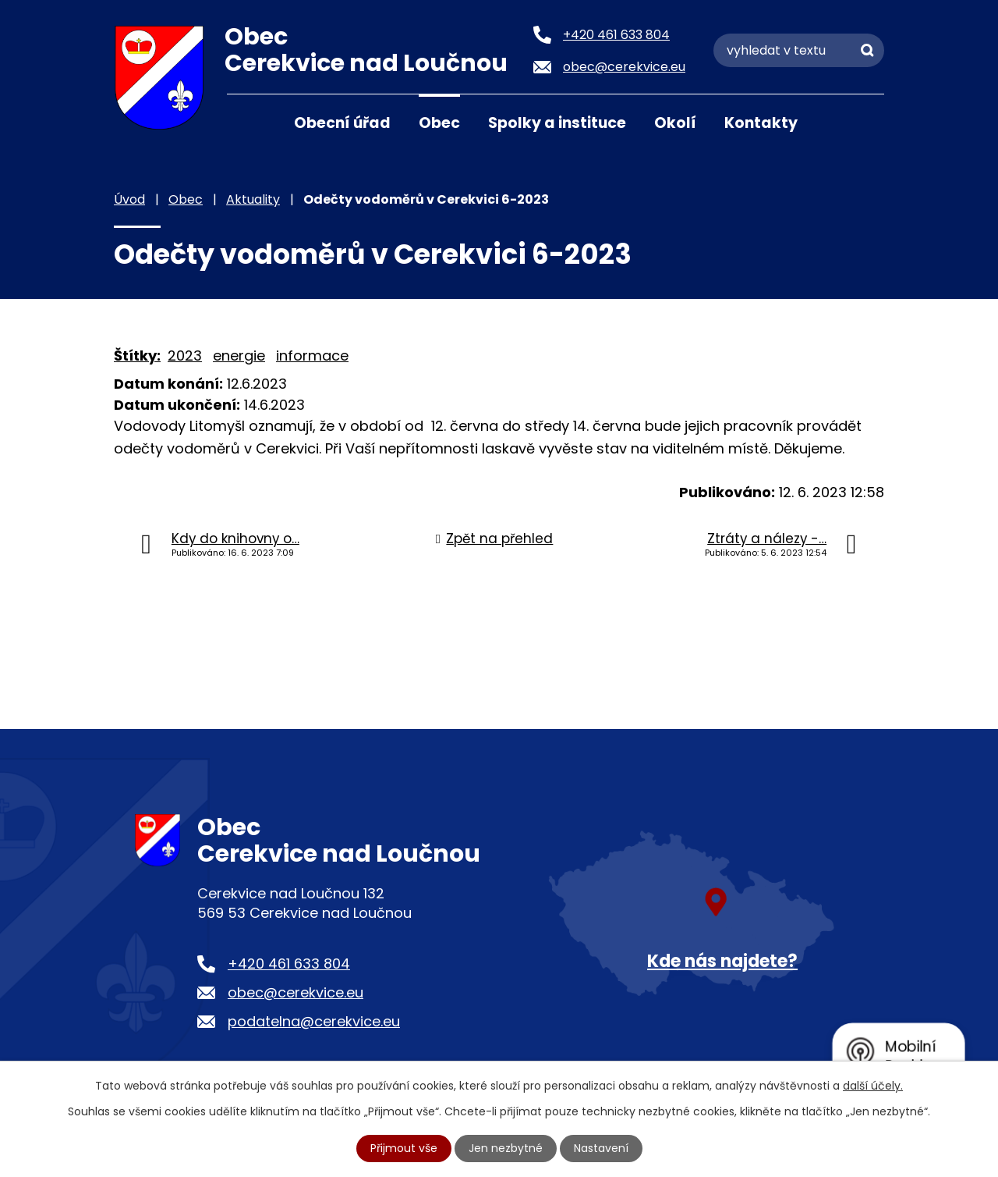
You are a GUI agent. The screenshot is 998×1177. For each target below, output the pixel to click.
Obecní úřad (342, 122)
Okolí (675, 122)
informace (312, 355)
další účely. (873, 1085)
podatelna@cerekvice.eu (314, 1021)
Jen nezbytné (506, 1148)
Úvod (246, 121)
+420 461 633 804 (289, 963)
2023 (185, 355)
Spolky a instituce (557, 122)
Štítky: (137, 355)
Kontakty (761, 122)
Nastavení (601, 1148)
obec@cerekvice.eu (295, 992)
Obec (439, 122)
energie (239, 355)
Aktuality (253, 199)
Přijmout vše (403, 1148)
